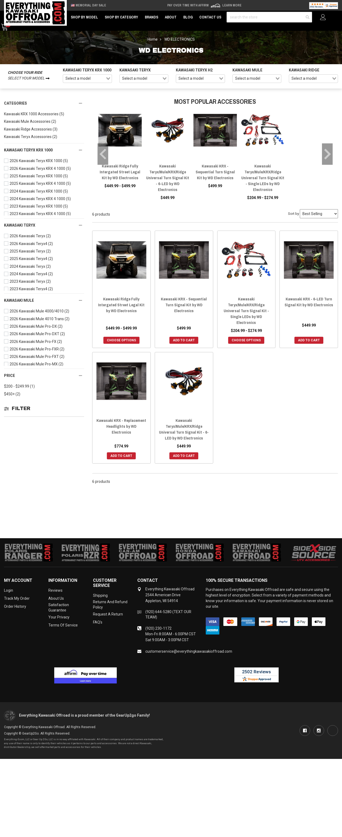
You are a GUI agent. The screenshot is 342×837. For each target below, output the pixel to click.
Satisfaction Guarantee (58, 607)
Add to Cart (184, 340)
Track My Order (17, 598)
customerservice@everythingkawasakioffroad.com (188, 651)
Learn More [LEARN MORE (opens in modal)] (232, 5)
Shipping (100, 595)
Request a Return (108, 614)
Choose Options (121, 340)
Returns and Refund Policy (110, 604)
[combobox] (87, 78)
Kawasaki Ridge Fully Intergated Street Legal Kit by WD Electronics (120, 172)
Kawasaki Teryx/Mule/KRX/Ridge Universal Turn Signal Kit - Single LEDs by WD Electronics (262, 177)
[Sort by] (319, 213)
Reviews (55, 590)
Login (8, 590)
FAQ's (97, 622)
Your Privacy (58, 617)
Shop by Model (84, 17)
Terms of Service (63, 625)
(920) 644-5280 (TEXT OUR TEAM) (168, 614)
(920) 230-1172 (158, 628)
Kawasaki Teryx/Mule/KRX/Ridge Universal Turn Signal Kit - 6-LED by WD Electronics (167, 177)
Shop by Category (121, 17)
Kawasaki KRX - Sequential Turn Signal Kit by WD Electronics (215, 172)
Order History (15, 606)
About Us (56, 598)
